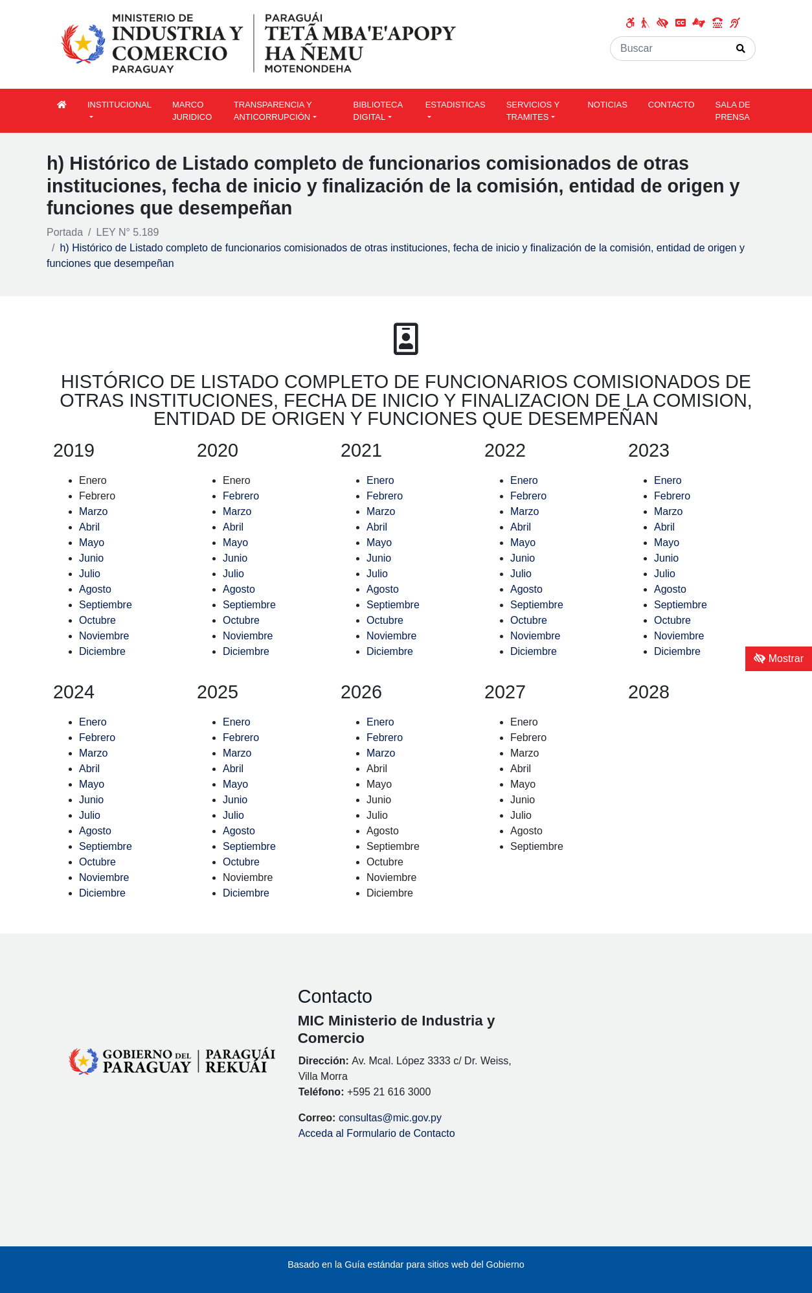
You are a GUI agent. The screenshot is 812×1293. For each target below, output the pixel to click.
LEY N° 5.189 (127, 232)
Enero (382, 480)
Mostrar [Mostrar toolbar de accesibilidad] (779, 658)
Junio (91, 558)
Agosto (95, 589)
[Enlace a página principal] (260, 43)
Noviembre (104, 635)
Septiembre (105, 604)
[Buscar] (668, 48)
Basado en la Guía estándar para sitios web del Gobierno (406, 1264)
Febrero (242, 495)
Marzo (93, 511)
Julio (89, 573)
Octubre (97, 620)
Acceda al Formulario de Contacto (377, 1133)
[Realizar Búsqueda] (741, 48)
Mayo (93, 542)
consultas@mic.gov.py (390, 1117)
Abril (89, 526)
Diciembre (102, 651)
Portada (65, 232)
